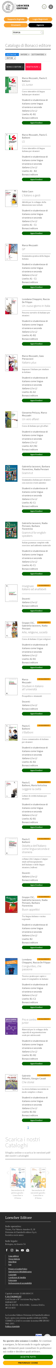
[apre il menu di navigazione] (51, 6)
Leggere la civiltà (31, 789)
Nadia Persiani (41, 469)
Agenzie (40, 25)
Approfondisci (36, 123)
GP (23, 249)
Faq (9, 1264)
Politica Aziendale (12, 1326)
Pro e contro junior (29, 1021)
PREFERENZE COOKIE (28, 1362)
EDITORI (11, 58)
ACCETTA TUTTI (28, 1357)
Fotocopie (12, 1280)
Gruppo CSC (28, 622)
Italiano (29, 362)
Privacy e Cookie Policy (17, 1269)
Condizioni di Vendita (17, 1277)
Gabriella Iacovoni (31, 466)
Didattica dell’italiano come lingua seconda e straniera (35, 849)
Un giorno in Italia (36, 306)
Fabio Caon (27, 191)
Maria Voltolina (39, 785)
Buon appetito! (31, 909)
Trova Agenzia (14, 1259)
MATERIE (25, 54)
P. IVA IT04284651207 (13, 1296)
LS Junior (27, 84)
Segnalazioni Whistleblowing (20, 1271)
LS (23, 141)
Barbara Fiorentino (31, 527)
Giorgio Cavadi (38, 1078)
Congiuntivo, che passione (31, 967)
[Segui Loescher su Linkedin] (18, 1251)
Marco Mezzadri (30, 78)
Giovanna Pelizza (31, 412)
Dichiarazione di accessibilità (20, 1283)
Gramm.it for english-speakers (34, 534)
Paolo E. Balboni (26, 727)
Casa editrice (13, 1256)
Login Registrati (40, 19)
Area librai (12, 1261)
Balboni (27, 732)
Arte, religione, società (34, 632)
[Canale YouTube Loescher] (23, 1251)
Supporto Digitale (15, 19)
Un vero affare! (30, 419)
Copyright (12, 1274)
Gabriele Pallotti (26, 1077)
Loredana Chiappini (32, 299)
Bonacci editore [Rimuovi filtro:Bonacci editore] (15, 67)
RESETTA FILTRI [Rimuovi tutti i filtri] (33, 67)
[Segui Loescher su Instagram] (13, 1251)
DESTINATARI (12, 54)
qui (4, 1347)
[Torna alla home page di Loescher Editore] (15, 7)
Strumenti (16, 25)
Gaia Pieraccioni (33, 357)
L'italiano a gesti (31, 195)
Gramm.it (27, 473)
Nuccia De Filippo (41, 962)
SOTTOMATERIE (39, 54)
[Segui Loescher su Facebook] (7, 1251)
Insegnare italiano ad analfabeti (34, 587)
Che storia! (28, 1082)
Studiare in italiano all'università (32, 687)
